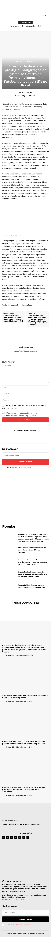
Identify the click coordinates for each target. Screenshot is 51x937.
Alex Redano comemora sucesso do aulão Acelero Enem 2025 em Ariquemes (32, 549)
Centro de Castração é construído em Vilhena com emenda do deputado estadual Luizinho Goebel (13, 318)
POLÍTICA (5, 891)
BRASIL (19, 62)
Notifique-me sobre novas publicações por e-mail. (21, 416)
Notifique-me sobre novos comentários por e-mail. (21, 413)
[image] (25, 858)
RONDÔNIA (30, 62)
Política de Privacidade (22, 467)
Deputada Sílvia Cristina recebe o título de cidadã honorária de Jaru (31, 586)
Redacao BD (27, 93)
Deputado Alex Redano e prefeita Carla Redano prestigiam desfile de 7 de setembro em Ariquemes (32, 574)
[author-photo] (3, 655)
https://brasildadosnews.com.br (25, 351)
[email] (25, 455)
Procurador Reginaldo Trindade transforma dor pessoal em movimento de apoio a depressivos (33, 562)
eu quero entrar (26, 462)
